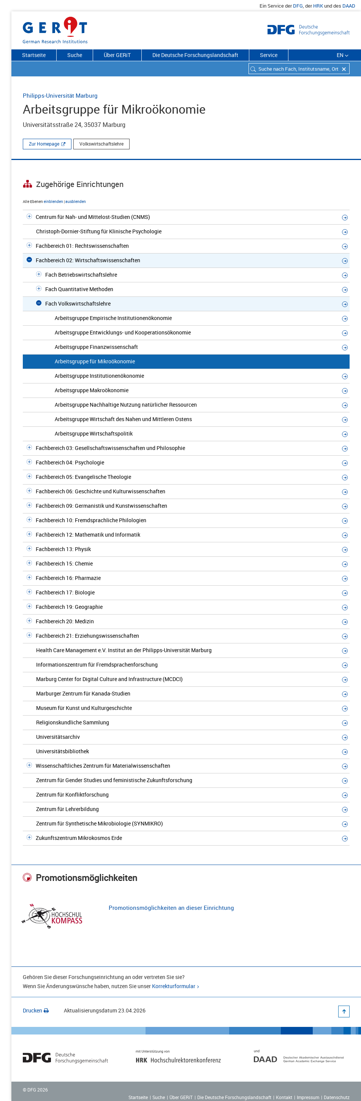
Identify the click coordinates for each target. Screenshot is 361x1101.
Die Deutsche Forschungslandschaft (195, 55)
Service (268, 55)
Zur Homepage (44, 144)
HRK (318, 5)
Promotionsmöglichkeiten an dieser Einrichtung (171, 907)
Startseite (34, 55)
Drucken (36, 1010)
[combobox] (299, 68)
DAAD (348, 5)
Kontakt (284, 1097)
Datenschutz (337, 1097)
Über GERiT (117, 55)
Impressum (308, 1097)
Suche (74, 55)
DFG (298, 5)
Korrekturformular (173, 986)
